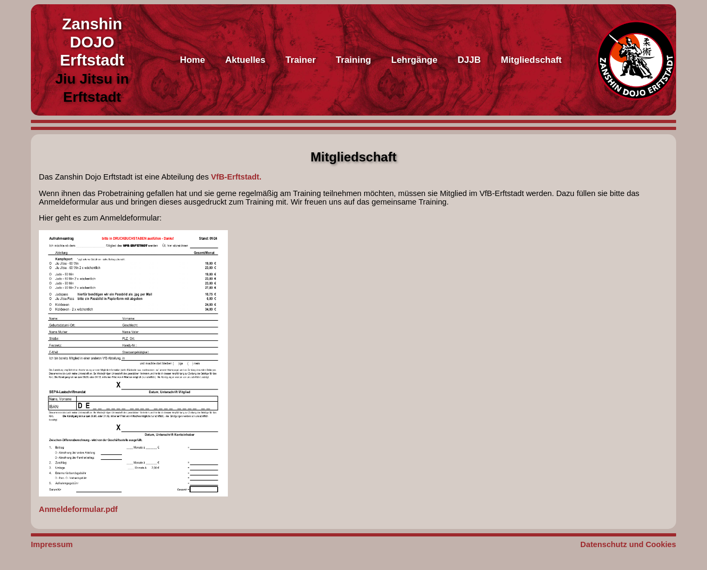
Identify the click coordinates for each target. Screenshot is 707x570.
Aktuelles (245, 60)
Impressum (52, 544)
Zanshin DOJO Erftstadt (92, 42)
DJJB (468, 60)
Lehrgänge (414, 60)
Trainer (300, 60)
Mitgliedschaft (531, 60)
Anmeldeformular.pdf (133, 372)
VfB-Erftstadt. (236, 177)
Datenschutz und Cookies (628, 544)
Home (192, 60)
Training (353, 60)
